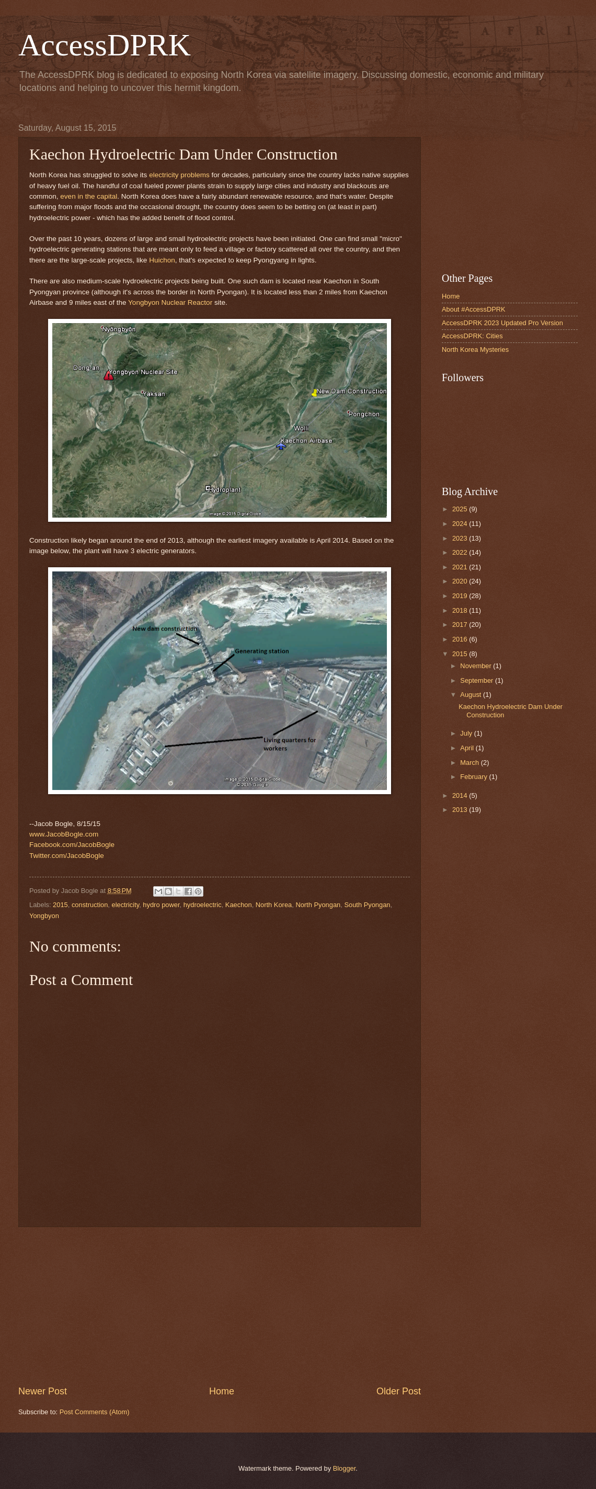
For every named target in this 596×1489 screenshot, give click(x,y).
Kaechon (238, 905)
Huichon (162, 260)
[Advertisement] (219, 1306)
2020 (460, 581)
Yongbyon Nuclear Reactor (170, 302)
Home (221, 1391)
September (477, 680)
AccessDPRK (104, 45)
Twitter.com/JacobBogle (66, 856)
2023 (460, 538)
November (476, 666)
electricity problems (179, 175)
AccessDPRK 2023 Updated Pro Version (502, 323)
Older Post (398, 1391)
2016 (460, 639)
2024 (460, 524)
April (467, 748)
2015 (60, 905)
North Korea (274, 905)
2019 (460, 596)
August (471, 694)
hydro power (161, 905)
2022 (460, 552)
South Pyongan (367, 905)
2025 (460, 509)
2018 (460, 610)
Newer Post (42, 1391)
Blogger (344, 1468)
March (470, 762)
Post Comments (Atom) (95, 1412)
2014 (460, 795)
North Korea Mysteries (475, 349)
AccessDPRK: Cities (472, 336)
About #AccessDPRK (474, 309)
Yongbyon (44, 916)
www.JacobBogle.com (63, 834)
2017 (460, 624)
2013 (460, 810)
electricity (126, 905)
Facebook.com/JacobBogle (71, 845)
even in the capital (88, 196)
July (467, 733)
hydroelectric (203, 905)
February (474, 777)
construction (90, 905)
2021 (460, 567)
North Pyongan (317, 905)
